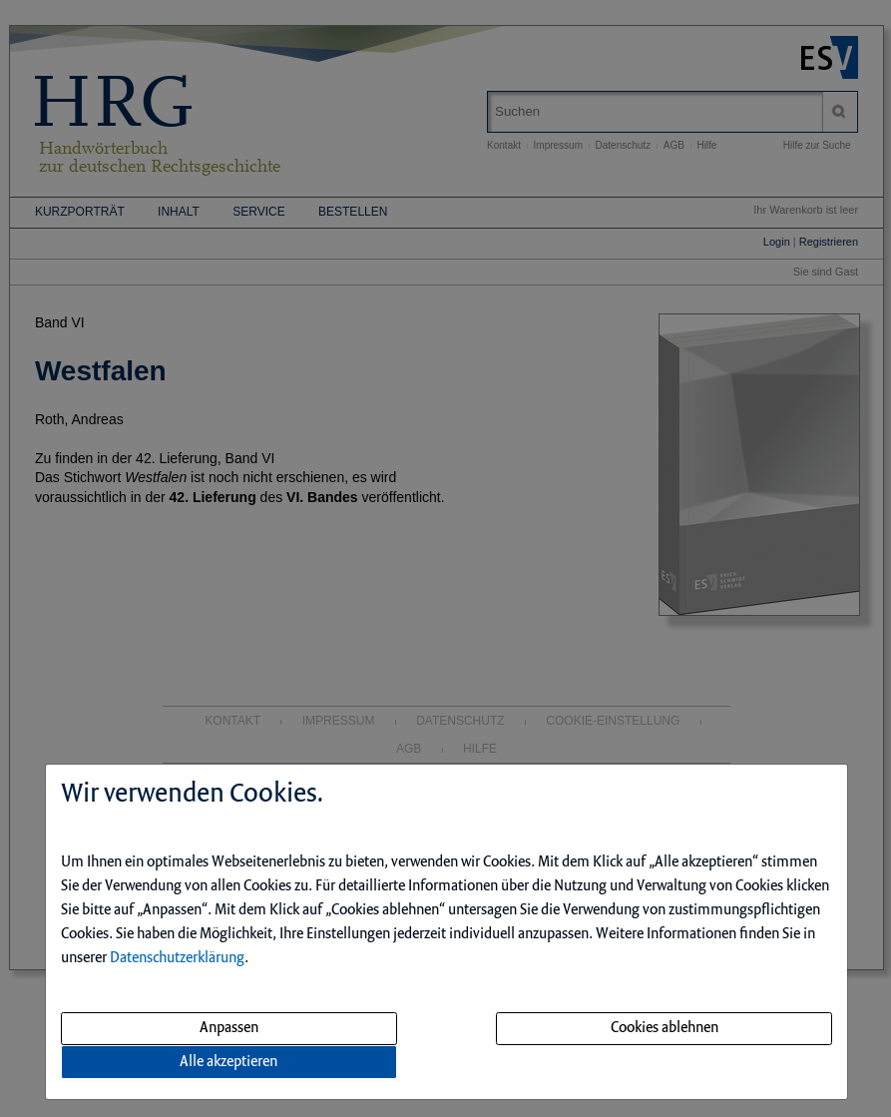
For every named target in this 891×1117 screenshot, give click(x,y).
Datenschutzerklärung (177, 958)
